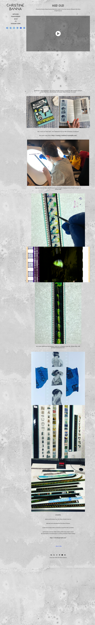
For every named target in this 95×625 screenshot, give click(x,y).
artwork (16, 14)
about (16, 19)
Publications (15, 17)
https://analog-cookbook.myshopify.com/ (64, 135)
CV (16, 21)
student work (16, 24)
